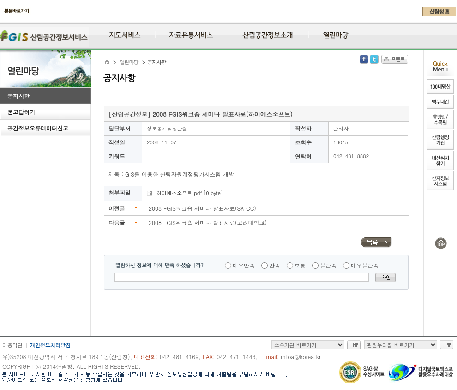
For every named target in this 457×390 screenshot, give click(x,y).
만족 (274, 265)
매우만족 (244, 265)
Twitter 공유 (374, 59)
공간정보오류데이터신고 (37, 128)
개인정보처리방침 (50, 345)
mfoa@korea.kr (301, 356)
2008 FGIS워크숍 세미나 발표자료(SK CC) (202, 208)
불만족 (328, 265)
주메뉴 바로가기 (2, 19)
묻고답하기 (21, 112)
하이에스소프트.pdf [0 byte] (189, 192)
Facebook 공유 (364, 59)
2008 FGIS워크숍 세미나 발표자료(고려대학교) (208, 222)
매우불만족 (365, 265)
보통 (300, 265)
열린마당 (129, 62)
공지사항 (18, 96)
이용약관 (12, 345)
